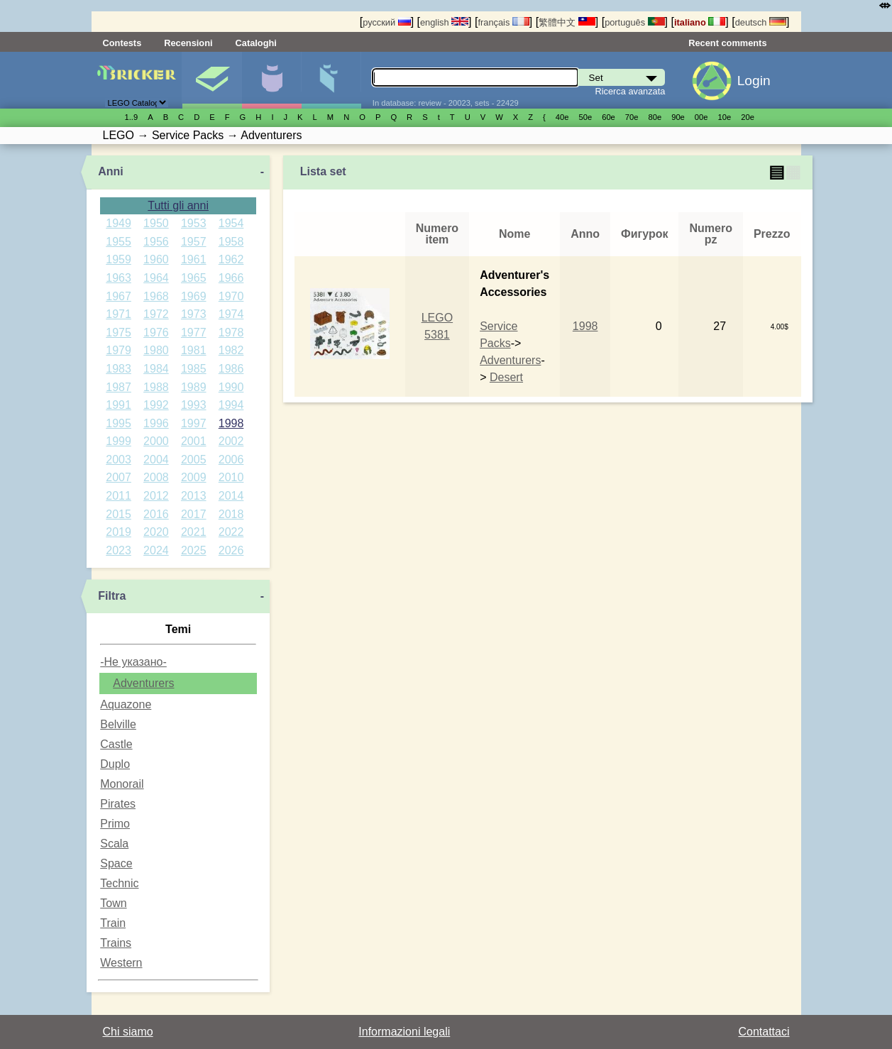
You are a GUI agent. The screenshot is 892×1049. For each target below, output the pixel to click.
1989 (194, 387)
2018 (231, 514)
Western (121, 963)
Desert (506, 377)
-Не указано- (133, 662)
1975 (118, 332)
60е (608, 117)
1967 (118, 296)
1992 (156, 405)
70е (632, 117)
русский (386, 22)
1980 (156, 350)
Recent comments (727, 43)
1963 (118, 278)
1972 (156, 314)
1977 (194, 332)
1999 (118, 441)
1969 (194, 296)
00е (701, 117)
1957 (194, 242)
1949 (118, 223)
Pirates (118, 804)
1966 (231, 278)
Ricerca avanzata (630, 91)
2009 (194, 477)
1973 (194, 314)
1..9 (131, 117)
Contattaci (763, 1032)
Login (754, 80)
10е (725, 117)
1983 (118, 369)
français (503, 22)
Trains (115, 943)
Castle (116, 744)
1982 (231, 350)
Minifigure (271, 80)
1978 (231, 332)
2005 (194, 460)
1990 (231, 387)
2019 (118, 532)
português (634, 22)
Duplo (115, 764)
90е (678, 117)
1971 (118, 314)
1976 (156, 332)
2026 (231, 550)
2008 (156, 477)
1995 (118, 423)
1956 (156, 242)
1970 (231, 296)
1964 (156, 278)
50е (585, 117)
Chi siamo (128, 1032)
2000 (156, 441)
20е (747, 117)
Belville (118, 724)
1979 (118, 350)
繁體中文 (567, 22)
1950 (156, 223)
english (444, 22)
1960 (156, 259)
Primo (115, 824)
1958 (231, 242)
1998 (231, 423)
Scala (114, 843)
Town (113, 903)
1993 (194, 405)
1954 (231, 223)
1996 (156, 423)
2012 (156, 496)
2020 (156, 532)
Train (113, 923)
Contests (122, 43)
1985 (194, 369)
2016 (156, 514)
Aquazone (125, 704)
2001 (194, 441)
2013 (194, 496)
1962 (231, 259)
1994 (231, 405)
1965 (194, 278)
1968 (156, 296)
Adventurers (143, 683)
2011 (118, 496)
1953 (194, 223)
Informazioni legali (404, 1032)
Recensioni (188, 43)
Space (116, 863)
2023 (118, 550)
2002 (231, 441)
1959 (118, 259)
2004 (156, 460)
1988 (156, 387)
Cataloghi (256, 43)
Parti (331, 80)
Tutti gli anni (178, 205)
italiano (699, 22)
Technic (119, 883)
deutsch (760, 22)
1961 (194, 259)
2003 (118, 460)
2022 (231, 532)
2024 (156, 550)
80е (655, 117)
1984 (156, 369)
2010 (231, 477)
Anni (110, 171)
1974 (231, 314)
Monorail (121, 784)
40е (562, 117)
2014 (231, 496)
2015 (118, 514)
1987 (118, 387)
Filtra (112, 596)
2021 (194, 532)
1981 (194, 350)
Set (211, 80)
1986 (231, 369)
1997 (194, 423)
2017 (194, 514)
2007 (118, 477)
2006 (231, 460)
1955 (118, 242)
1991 (118, 405)
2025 (194, 550)
